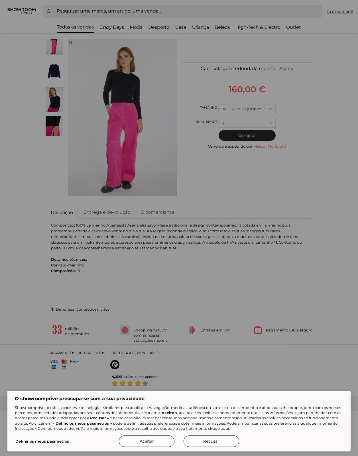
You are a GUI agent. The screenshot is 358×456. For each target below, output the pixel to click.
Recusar (211, 441)
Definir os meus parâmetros (42, 441)
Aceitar (147, 441)
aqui (225, 428)
